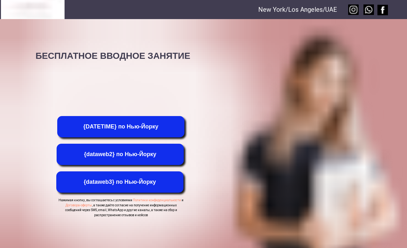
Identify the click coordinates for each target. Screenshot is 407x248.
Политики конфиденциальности (157, 200)
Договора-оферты (79, 205)
